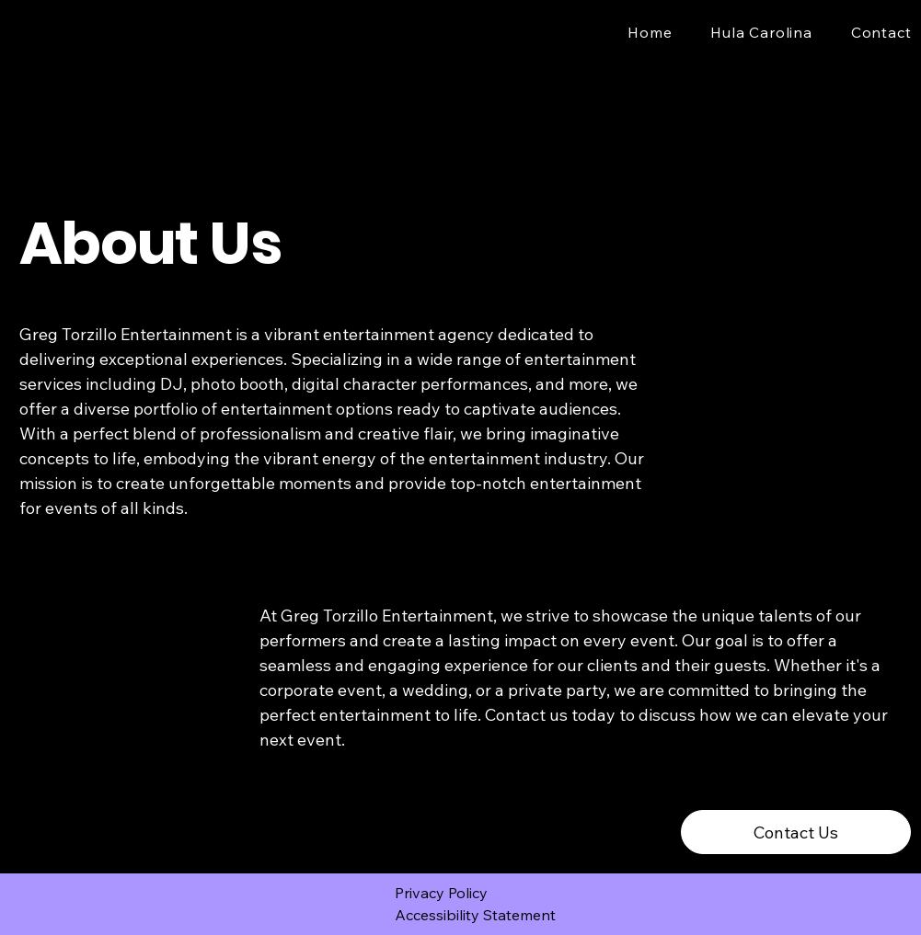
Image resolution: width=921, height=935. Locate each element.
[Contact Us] (796, 832)
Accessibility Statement (475, 915)
